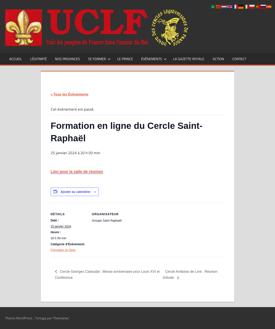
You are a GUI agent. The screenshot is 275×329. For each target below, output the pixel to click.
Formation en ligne (63, 250)
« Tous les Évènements (70, 94)
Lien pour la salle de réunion (77, 171)
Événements (154, 58)
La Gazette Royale (188, 58)
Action (218, 58)
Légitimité (38, 58)
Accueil (15, 58)
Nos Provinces (67, 58)
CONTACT (239, 58)
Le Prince (125, 58)
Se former (99, 58)
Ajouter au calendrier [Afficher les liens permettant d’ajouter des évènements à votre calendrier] (75, 191)
